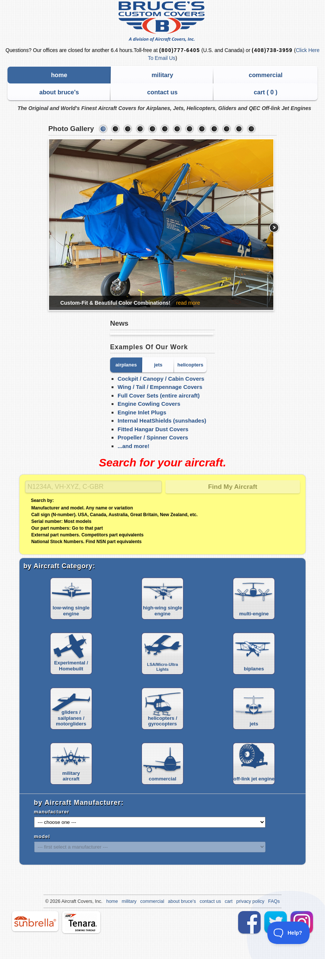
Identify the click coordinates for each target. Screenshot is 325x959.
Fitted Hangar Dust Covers (153, 429)
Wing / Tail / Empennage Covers (160, 387)
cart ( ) (265, 92)
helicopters (190, 365)
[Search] (93, 487)
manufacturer (52, 812)
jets (158, 365)
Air (64, 901)
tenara (81, 922)
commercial (265, 74)
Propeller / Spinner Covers (153, 437)
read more (188, 303)
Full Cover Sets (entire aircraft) (159, 395)
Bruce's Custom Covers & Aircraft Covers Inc (162, 21)
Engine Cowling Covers (149, 404)
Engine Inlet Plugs (142, 412)
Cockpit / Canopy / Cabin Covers (161, 378)
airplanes (126, 365)
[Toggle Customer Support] (288, 933)
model (42, 836)
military (162, 74)
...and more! (133, 446)
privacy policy (250, 901)
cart (229, 901)
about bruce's (59, 92)
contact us (162, 92)
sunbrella (35, 921)
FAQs (274, 901)
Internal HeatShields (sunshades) (162, 420)
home (59, 74)
